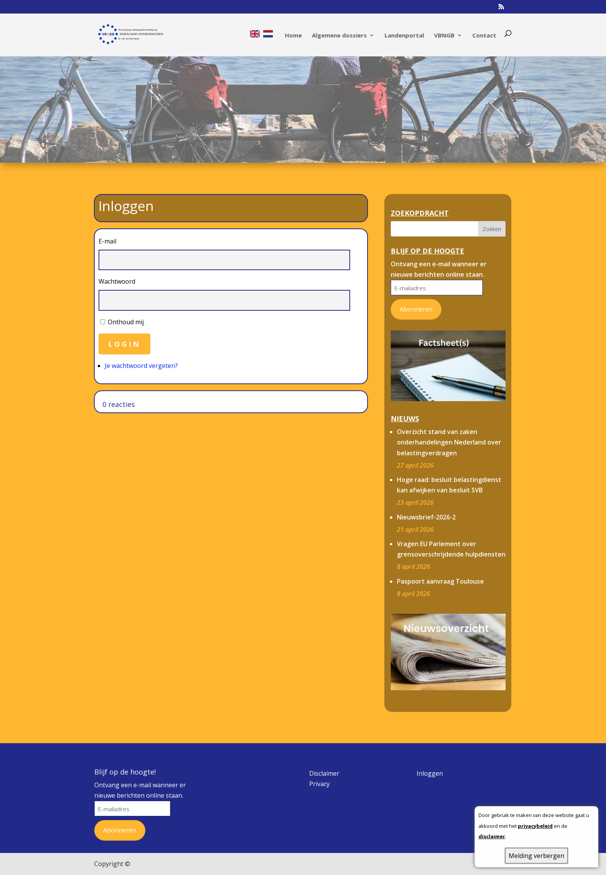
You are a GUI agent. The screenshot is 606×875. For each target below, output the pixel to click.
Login (124, 344)
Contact (484, 35)
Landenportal (404, 35)
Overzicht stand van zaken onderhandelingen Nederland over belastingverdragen (449, 442)
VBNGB (444, 35)
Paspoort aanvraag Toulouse (440, 581)
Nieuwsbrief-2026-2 (426, 517)
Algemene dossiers (339, 35)
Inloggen (430, 773)
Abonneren (416, 309)
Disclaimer (324, 773)
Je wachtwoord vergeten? (141, 365)
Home (293, 35)
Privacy (319, 784)
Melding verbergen (536, 855)
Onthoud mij (126, 322)
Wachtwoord (117, 281)
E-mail (107, 241)
